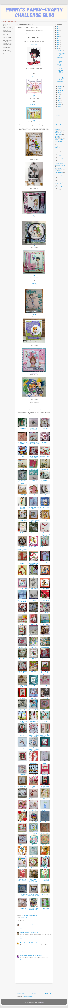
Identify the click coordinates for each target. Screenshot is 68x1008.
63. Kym (44, 685)
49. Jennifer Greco (22, 635)
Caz (34, 187)
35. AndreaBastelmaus (33, 576)
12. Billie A (45, 469)
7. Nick (22, 456)
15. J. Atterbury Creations (45, 481)
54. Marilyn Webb (45, 647)
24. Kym (44, 520)
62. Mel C (33, 685)
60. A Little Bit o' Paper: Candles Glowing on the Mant (45, 673)
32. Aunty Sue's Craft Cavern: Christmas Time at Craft (33, 563)
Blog (34, 96)
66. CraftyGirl (45, 698)
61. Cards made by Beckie (22, 686)
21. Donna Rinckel (45, 507)
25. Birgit (22, 532)
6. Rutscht (45, 442)
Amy (34, 398)
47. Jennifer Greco (33, 624)
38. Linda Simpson (34, 588)
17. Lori (33, 494)
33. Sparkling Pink (45, 562)
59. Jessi (33, 671)
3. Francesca (44, 428)
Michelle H (34, 344)
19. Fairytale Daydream (22, 508)
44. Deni (33, 613)
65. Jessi (33, 698)
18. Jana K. (45, 494)
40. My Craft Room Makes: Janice (22, 601)
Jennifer (34, 246)
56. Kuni (33, 658)
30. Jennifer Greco (45, 546)
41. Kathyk (34, 600)
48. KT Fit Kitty (45, 624)
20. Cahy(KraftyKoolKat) (33, 508)
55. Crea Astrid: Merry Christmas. (22, 659)
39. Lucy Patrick (45, 588)
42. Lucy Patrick (45, 600)
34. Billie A (22, 576)
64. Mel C (22, 698)
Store (34, 67)
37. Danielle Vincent (22, 588)
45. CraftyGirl (45, 613)
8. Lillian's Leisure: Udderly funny (33, 457)
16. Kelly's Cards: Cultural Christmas (22, 495)
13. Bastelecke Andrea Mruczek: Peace (22, 482)
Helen (34, 215)
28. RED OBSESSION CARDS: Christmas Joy (22, 548)
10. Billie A (22, 469)
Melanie (34, 314)
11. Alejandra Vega (34, 469)
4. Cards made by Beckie (22, 443)
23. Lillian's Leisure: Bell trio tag (33, 521)
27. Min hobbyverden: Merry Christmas (45, 534)
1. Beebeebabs (22, 428)
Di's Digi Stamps (34, 104)
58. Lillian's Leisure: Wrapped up (22, 672)
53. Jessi (33, 647)
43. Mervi (22, 613)
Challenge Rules (12, 21)
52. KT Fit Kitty (22, 647)
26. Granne (33, 532)
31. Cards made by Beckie (22, 562)
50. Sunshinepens (33, 635)
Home (4, 21)
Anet (34, 157)
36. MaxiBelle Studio (44, 576)
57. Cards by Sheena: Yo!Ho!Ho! (45, 659)
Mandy (34, 283)
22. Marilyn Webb (22, 520)
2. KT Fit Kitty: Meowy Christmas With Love (33, 430)
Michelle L (34, 373)
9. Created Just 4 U (45, 456)
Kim (34, 275)
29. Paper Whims (33, 546)
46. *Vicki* (22, 624)
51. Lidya (45, 635)
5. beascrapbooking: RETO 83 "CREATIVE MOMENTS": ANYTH (33, 444)
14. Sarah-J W (33, 480)
